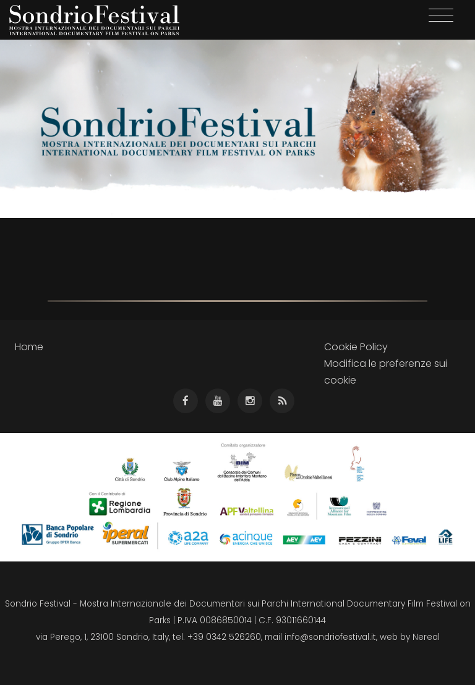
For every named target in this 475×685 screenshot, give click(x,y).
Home (29, 347)
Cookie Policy (356, 347)
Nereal (426, 637)
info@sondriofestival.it (330, 637)
